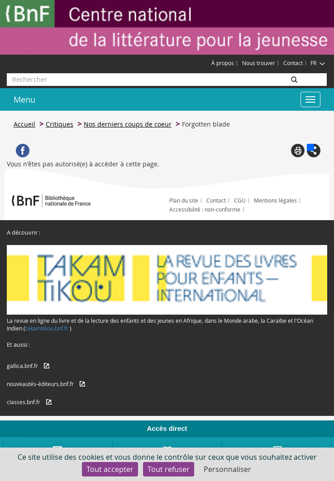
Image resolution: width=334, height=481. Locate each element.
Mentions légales (275, 200)
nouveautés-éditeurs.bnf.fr (40, 383)
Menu (24, 99)
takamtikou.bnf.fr (46, 328)
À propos (222, 62)
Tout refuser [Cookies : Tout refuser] (169, 469)
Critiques (59, 124)
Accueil (24, 124)
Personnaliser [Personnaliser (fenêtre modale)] (227, 469)
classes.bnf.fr (23, 402)
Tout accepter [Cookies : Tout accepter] (110, 469)
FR (317, 62)
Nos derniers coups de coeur (128, 124)
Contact (293, 62)
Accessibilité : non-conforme (204, 209)
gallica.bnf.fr (22, 365)
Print (298, 150)
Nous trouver (258, 62)
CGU (240, 200)
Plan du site (183, 200)
